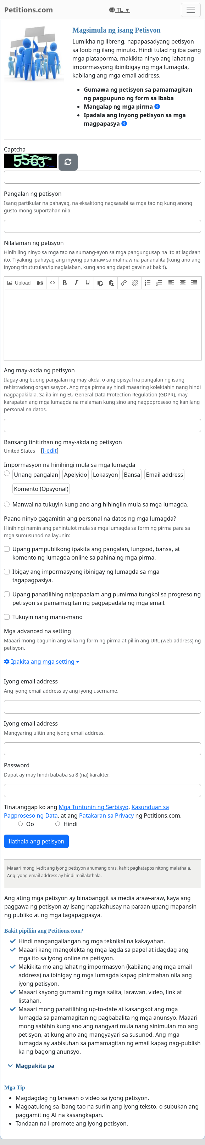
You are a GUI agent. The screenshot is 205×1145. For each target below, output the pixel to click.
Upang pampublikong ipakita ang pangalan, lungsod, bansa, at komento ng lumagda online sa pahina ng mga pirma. (96, 553)
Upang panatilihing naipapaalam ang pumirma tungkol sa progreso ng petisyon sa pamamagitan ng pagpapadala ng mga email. (106, 598)
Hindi (70, 824)
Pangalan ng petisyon (33, 193)
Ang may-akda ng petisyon (39, 370)
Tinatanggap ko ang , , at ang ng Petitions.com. (93, 811)
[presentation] (19, 283)
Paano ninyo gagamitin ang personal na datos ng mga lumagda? (90, 518)
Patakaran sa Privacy (106, 815)
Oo (30, 824)
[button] (19, 282)
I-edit (49, 450)
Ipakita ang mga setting (41, 661)
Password (16, 765)
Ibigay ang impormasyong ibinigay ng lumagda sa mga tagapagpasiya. (85, 576)
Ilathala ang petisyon (36, 841)
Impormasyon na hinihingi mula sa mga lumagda (69, 465)
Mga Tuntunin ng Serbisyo (93, 807)
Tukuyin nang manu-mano (47, 617)
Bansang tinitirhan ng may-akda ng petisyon (63, 442)
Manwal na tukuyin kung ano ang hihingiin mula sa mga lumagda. (100, 504)
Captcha (15, 149)
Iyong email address (31, 681)
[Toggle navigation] (191, 10)
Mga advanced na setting (37, 631)
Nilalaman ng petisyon (34, 243)
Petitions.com (28, 10)
